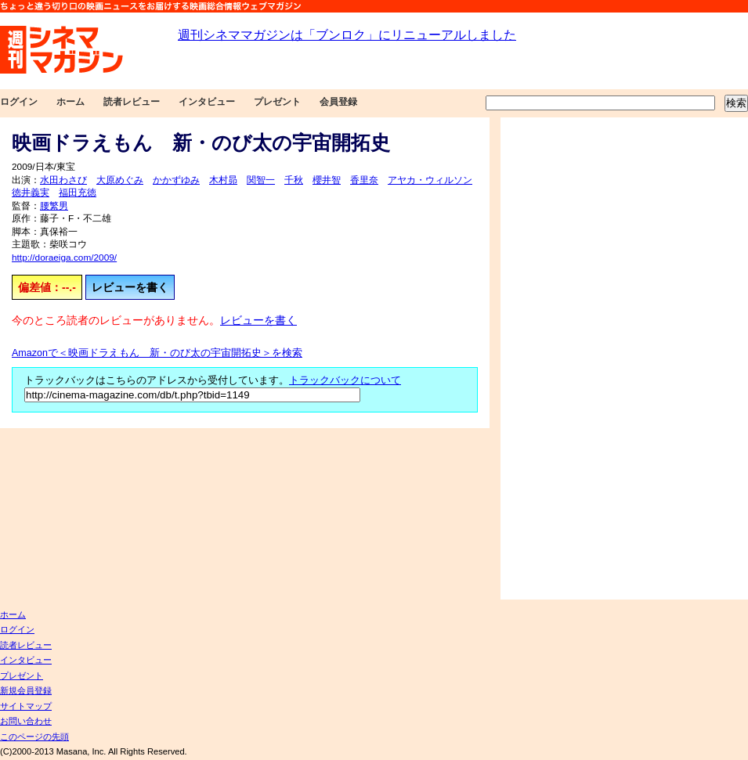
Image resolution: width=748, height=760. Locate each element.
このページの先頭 (34, 736)
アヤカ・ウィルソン (430, 180)
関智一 (261, 180)
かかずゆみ (176, 180)
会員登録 (338, 101)
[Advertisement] (554, 358)
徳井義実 (30, 192)
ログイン (19, 101)
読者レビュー (131, 101)
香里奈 (364, 180)
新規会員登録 (26, 690)
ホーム (70, 101)
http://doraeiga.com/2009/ (64, 257)
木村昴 (223, 180)
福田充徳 (77, 192)
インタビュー (207, 101)
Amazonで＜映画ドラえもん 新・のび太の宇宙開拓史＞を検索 (157, 353)
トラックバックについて (345, 380)
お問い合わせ (26, 721)
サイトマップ (26, 706)
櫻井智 (327, 180)
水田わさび (63, 180)
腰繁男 (54, 205)
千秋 (293, 180)
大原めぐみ (119, 180)
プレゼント (277, 101)
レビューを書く (130, 287)
